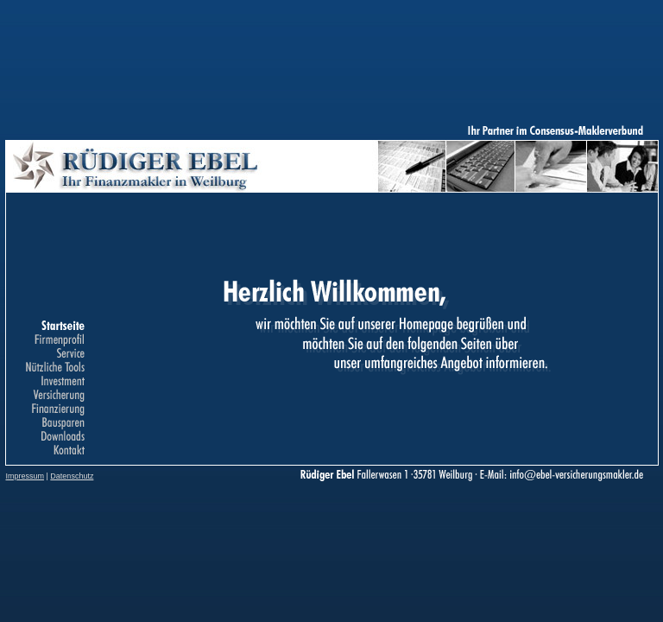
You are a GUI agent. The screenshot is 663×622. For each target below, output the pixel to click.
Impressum (25, 476)
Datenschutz (71, 476)
